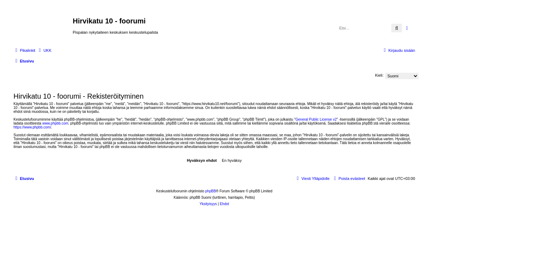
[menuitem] (44, 50)
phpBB (210, 191)
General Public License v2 (316, 119)
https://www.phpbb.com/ (32, 127)
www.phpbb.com (55, 123)
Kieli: (379, 75)
